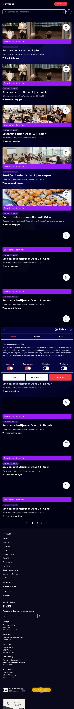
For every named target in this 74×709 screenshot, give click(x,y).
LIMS (5, 578)
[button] (39, 616)
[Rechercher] (63, 11)
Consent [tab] (13, 336)
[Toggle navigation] (70, 4)
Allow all (60, 377)
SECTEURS (7, 582)
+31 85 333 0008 (12, 677)
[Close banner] (70, 330)
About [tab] (61, 336)
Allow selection (37, 377)
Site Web (6, 558)
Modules (7, 534)
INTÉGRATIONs (9, 587)
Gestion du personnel (10, 570)
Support (6, 596)
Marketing (6, 566)
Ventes (5, 538)
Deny (14, 377)
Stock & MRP (8, 546)
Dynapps (6, 591)
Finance (6, 542)
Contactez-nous (61, 4)
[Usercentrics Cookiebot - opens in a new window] (56, 330)
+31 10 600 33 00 (12, 665)
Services (6, 550)
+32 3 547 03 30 (11, 630)
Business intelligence (10, 574)
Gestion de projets (9, 554)
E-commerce (7, 562)
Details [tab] (37, 336)
